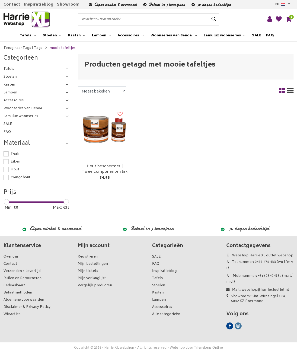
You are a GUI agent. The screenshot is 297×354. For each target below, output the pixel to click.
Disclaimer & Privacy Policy (27, 307)
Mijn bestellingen (93, 264)
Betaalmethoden (17, 293)
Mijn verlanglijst (92, 278)
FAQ (156, 264)
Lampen (159, 300)
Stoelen (158, 285)
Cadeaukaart (14, 285)
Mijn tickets (88, 271)
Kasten (158, 293)
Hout (15, 169)
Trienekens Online (208, 348)
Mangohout (20, 177)
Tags (38, 48)
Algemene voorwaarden (23, 300)
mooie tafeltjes (63, 48)
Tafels (157, 278)
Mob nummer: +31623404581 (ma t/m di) (259, 279)
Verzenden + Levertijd (22, 271)
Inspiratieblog (38, 4)
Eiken (15, 162)
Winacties (11, 314)
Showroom (68, 4)
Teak (15, 154)
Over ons (11, 257)
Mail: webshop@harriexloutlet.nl (257, 290)
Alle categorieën (166, 314)
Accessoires (162, 307)
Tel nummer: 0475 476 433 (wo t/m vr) (259, 265)
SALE (156, 257)
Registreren (88, 257)
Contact (11, 4)
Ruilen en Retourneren (22, 278)
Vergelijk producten (95, 285)
